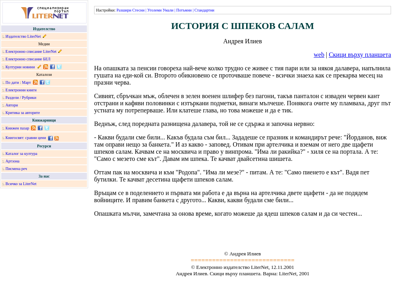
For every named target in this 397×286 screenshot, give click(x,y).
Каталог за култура (21, 153)
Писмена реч (16, 168)
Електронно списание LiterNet (31, 51)
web (319, 54)
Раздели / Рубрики (21, 97)
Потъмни (184, 10)
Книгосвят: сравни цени (26, 137)
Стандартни (204, 10)
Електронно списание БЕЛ (28, 59)
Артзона (12, 161)
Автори (12, 105)
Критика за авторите (23, 112)
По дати (12, 82)
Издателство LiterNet (23, 36)
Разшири (123, 10)
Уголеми (154, 10)
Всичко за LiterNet (21, 184)
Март (26, 82)
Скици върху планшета (360, 54)
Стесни (138, 10)
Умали (168, 10)
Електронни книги (21, 90)
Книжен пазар (17, 128)
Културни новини (20, 67)
